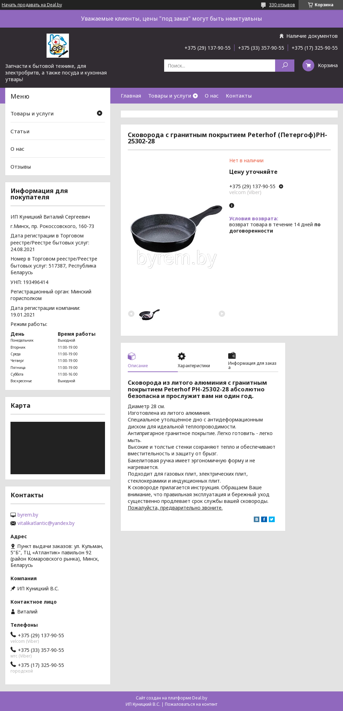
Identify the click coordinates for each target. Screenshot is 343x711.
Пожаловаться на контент (191, 704)
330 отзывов (282, 5)
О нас (212, 95)
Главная (131, 95)
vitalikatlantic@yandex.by (46, 523)
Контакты (239, 95)
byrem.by (28, 515)
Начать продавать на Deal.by (32, 4)
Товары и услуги (169, 95)
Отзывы (20, 166)
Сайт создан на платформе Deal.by (171, 698)
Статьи (19, 131)
